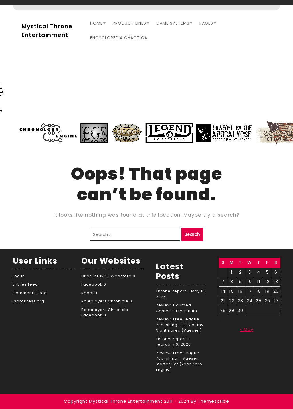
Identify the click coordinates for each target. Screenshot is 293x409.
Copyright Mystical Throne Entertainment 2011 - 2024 (126, 401)
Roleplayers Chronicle (104, 301)
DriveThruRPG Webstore (106, 276)
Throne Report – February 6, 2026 (173, 341)
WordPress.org (28, 301)
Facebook (91, 284)
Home (96, 23)
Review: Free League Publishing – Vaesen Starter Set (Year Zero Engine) (179, 361)
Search (192, 234)
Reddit (88, 293)
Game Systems (172, 23)
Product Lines (129, 23)
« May (246, 329)
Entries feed (25, 284)
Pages (206, 23)
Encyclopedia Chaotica (118, 38)
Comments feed (30, 293)
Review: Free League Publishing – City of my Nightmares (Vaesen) (179, 324)
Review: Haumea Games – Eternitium (176, 308)
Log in (19, 276)
